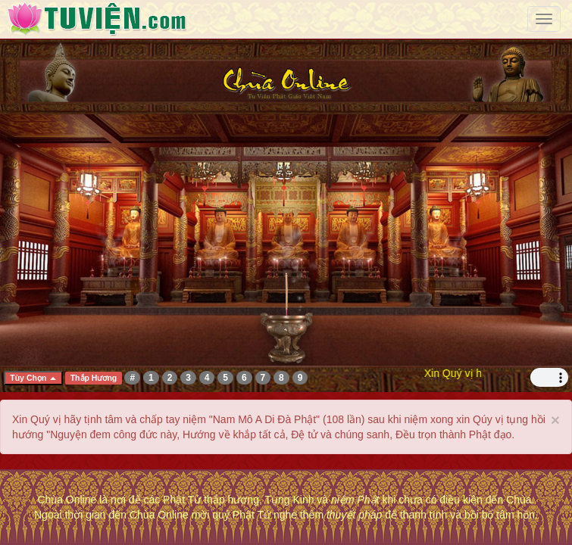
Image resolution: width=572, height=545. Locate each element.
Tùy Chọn (33, 377)
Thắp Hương (93, 377)
